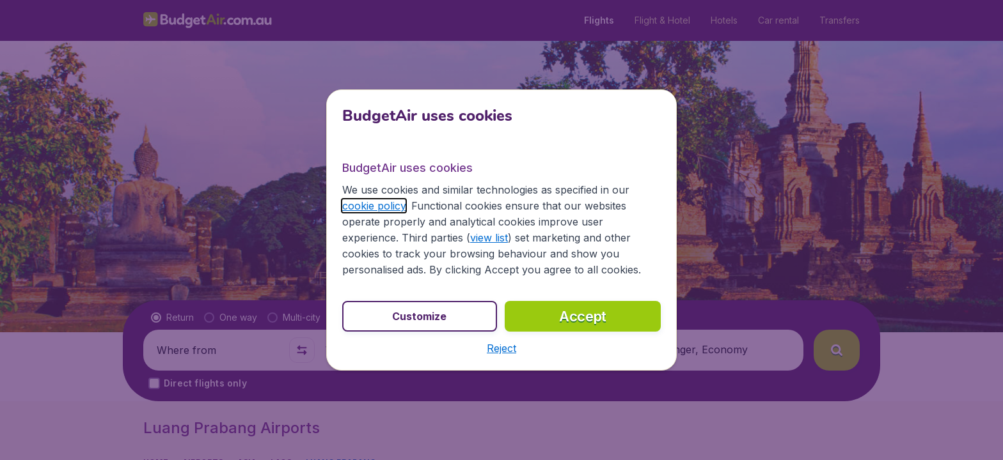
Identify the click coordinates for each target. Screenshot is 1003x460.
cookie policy (374, 205)
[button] (501, 348)
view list (489, 237)
